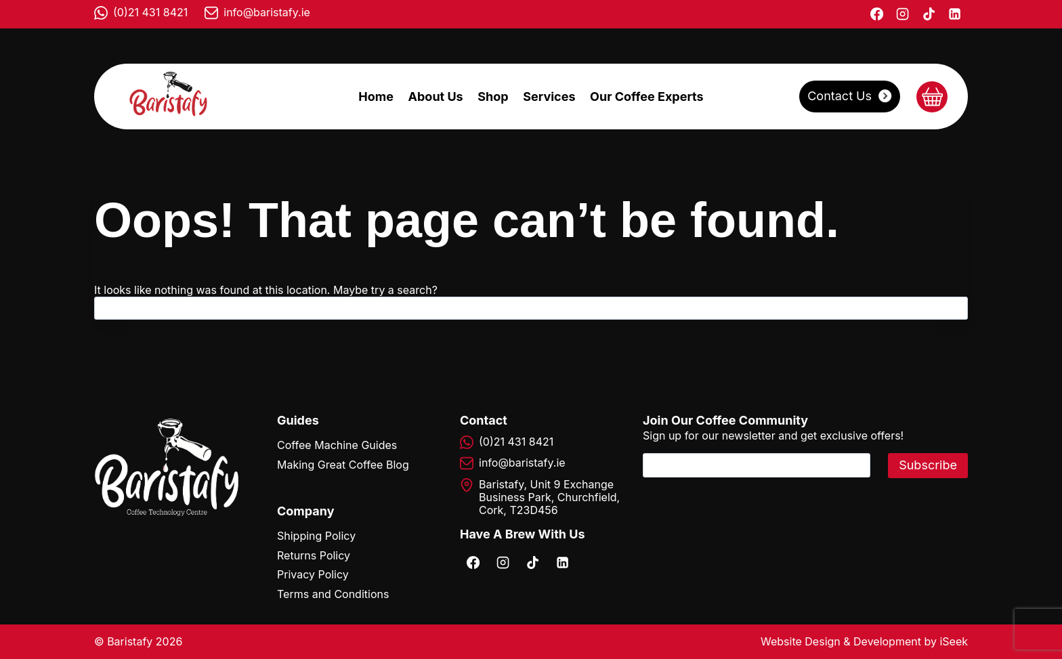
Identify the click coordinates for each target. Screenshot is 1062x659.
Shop (492, 96)
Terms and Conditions (333, 594)
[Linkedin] (955, 14)
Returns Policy (313, 555)
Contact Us (839, 96)
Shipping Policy (316, 536)
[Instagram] (903, 14)
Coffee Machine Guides (337, 445)
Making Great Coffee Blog (343, 464)
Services (549, 96)
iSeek (953, 641)
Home (376, 96)
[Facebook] (876, 14)
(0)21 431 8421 (150, 12)
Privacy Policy (313, 574)
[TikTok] (928, 14)
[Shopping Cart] (932, 96)
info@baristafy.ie (267, 12)
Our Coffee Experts (647, 96)
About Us (435, 96)
